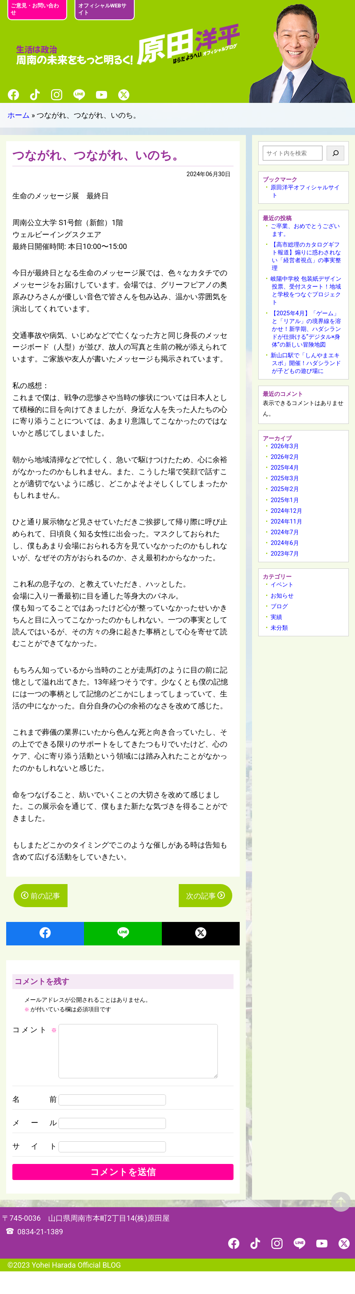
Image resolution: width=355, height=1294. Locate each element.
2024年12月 (286, 510)
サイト (34, 1168)
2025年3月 (285, 478)
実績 (276, 617)
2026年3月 (285, 446)
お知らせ (282, 595)
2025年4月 (285, 467)
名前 (34, 1121)
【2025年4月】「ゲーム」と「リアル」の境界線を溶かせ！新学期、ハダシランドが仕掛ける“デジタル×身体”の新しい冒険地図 (306, 329)
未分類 (279, 627)
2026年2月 (285, 457)
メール (34, 1145)
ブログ (279, 606)
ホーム (18, 115)
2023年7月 (285, 553)
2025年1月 (285, 500)
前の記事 (45, 895)
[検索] (335, 153)
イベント (282, 584)
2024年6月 (285, 543)
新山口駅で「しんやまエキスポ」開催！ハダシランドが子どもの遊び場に (306, 363)
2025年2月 (285, 489)
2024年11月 (286, 521)
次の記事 (201, 895)
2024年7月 (285, 532)
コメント (34, 1029)
